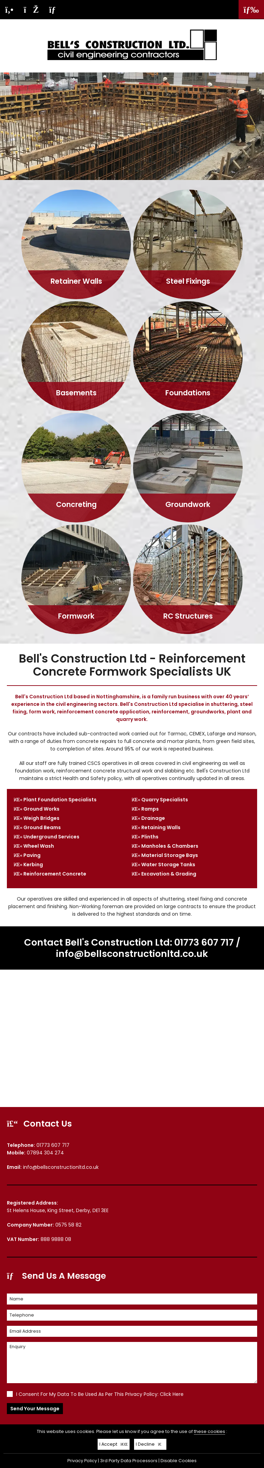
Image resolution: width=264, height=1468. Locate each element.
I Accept (113, 1444)
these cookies (209, 1431)
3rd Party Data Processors (128, 1461)
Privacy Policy (82, 1461)
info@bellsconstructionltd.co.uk (132, 953)
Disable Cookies (179, 1461)
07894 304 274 (45, 1152)
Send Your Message (34, 1408)
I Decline (150, 1444)
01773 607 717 (204, 942)
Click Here (172, 1394)
